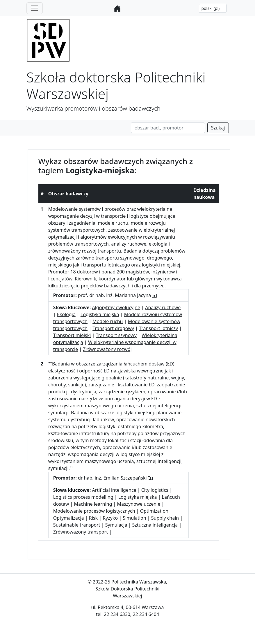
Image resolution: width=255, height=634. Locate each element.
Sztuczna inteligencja (155, 525)
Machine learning (93, 504)
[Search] (168, 127)
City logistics (154, 490)
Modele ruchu (107, 321)
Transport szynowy (116, 335)
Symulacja (116, 525)
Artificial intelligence (114, 490)
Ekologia (66, 314)
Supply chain (165, 518)
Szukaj (218, 128)
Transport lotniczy (158, 328)
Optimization (154, 511)
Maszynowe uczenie (138, 504)
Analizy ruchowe (163, 307)
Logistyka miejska (100, 314)
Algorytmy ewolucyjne (116, 307)
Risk (93, 518)
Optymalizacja (68, 518)
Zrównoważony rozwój (107, 349)
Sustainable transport (76, 525)
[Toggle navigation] (34, 8)
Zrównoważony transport (80, 532)
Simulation (134, 518)
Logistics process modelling (83, 497)
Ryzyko (110, 518)
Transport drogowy (113, 328)
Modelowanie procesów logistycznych (94, 511)
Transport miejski (72, 335)
